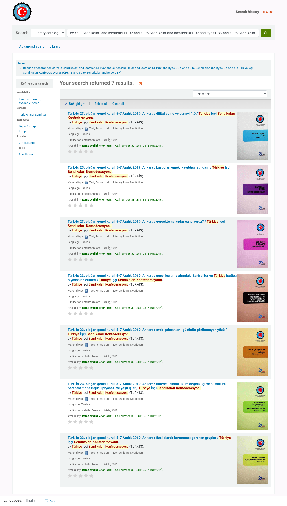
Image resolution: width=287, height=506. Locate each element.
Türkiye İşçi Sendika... (33, 114)
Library (54, 46)
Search (22, 32)
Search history (247, 12)
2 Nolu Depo (27, 142)
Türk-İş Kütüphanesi (35, 12)
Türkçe (50, 500)
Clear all (118, 104)
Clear (268, 11)
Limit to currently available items (30, 101)
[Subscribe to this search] (140, 83)
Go (266, 33)
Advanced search (32, 46)
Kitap (22, 131)
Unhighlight (74, 104)
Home (22, 63)
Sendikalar (26, 154)
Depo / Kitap (27, 126)
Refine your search (34, 83)
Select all (100, 104)
